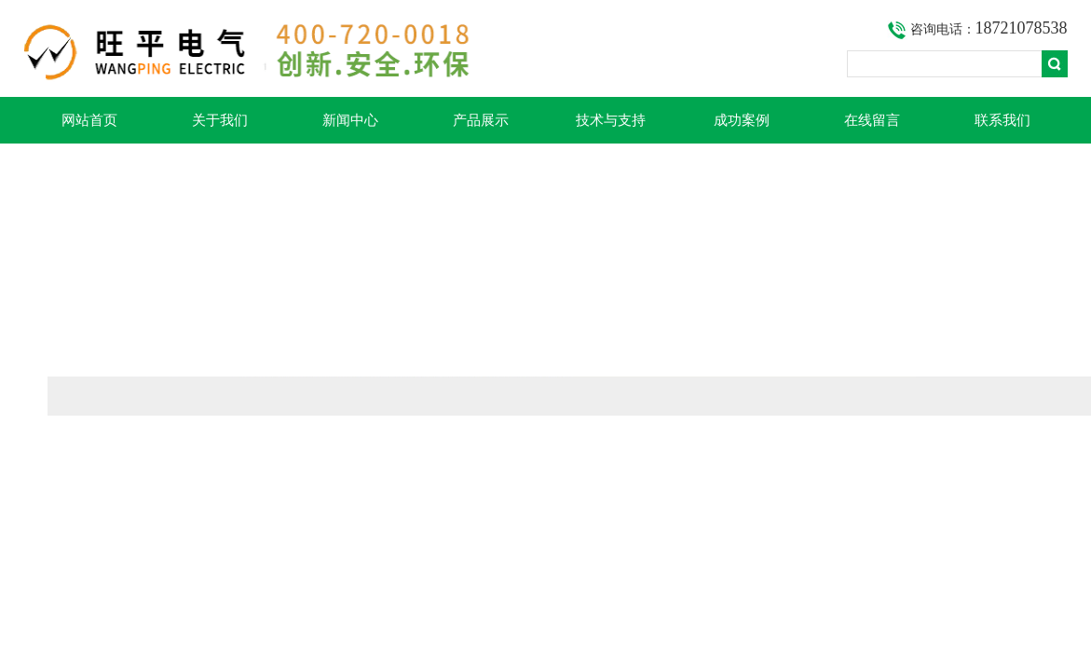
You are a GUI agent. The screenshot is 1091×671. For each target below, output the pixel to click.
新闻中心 (350, 120)
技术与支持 (611, 120)
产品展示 (481, 120)
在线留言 (872, 120)
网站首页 (89, 120)
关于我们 (220, 120)
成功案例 (742, 120)
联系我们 (1002, 120)
